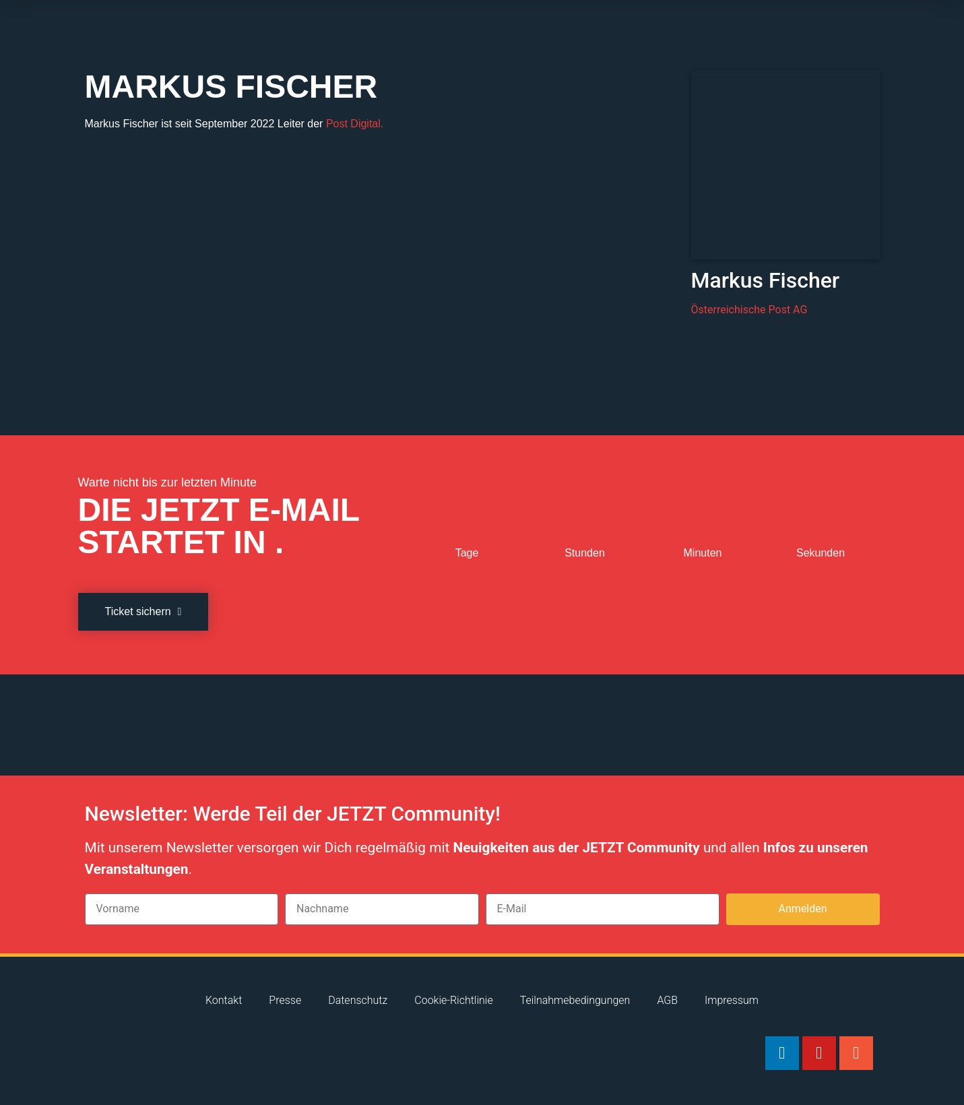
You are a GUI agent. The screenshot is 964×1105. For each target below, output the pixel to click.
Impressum (732, 1000)
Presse (285, 1000)
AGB (667, 1000)
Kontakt (223, 1000)
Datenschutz (357, 1000)
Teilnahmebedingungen (575, 1000)
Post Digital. (354, 123)
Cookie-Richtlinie (453, 1000)
